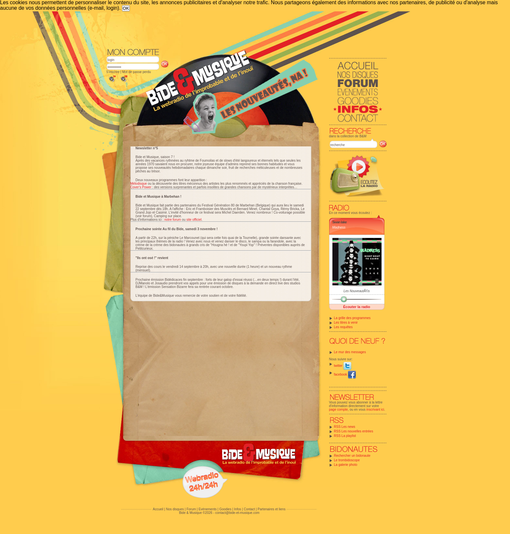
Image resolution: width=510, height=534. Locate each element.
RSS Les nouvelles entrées (353, 431)
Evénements (207, 509)
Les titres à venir (346, 322)
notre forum (172, 219)
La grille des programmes (352, 318)
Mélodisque (138, 183)
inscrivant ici (375, 409)
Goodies (225, 509)
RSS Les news (345, 426)
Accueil (158, 509)
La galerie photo (345, 464)
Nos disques (175, 509)
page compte (338, 409)
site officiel (194, 219)
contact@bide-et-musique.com (237, 513)
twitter (342, 365)
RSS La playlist (345, 436)
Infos (237, 509)
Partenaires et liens (272, 509)
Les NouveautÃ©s (356, 291)
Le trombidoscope (347, 460)
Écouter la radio (356, 307)
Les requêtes (343, 327)
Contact (249, 509)
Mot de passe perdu (136, 72)
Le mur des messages (350, 352)
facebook (345, 374)
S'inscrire (113, 72)
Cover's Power (141, 187)
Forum (191, 509)
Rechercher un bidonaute (352, 455)
